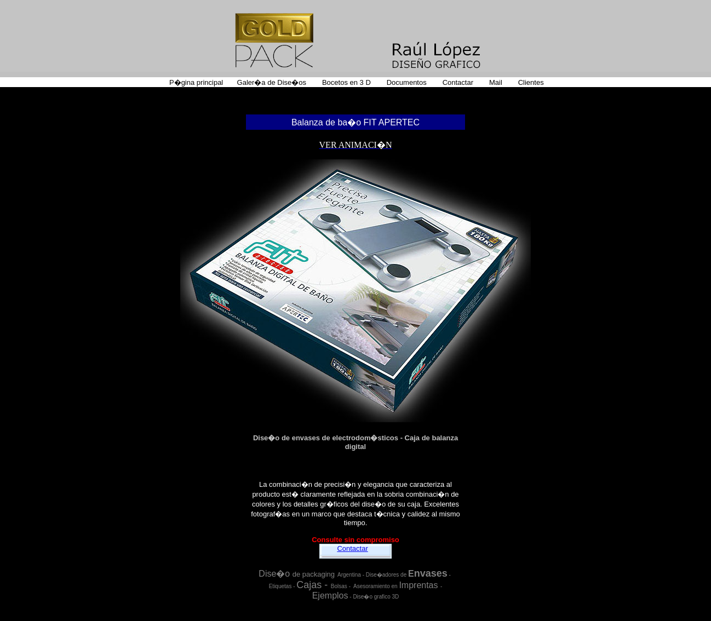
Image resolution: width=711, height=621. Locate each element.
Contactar (352, 548)
